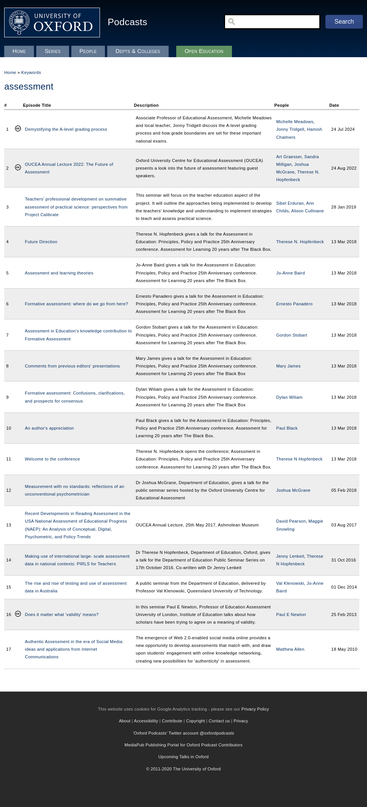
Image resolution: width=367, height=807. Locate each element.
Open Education (204, 51)
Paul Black (287, 428)
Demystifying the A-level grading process (66, 129)
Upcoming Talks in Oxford (183, 756)
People (88, 51)
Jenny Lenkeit (290, 556)
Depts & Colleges (138, 51)
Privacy (240, 721)
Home (10, 72)
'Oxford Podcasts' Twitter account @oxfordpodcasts (183, 733)
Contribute (172, 721)
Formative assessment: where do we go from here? (76, 304)
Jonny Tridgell (290, 129)
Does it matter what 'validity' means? (61, 614)
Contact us (219, 721)
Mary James (288, 366)
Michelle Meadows (294, 121)
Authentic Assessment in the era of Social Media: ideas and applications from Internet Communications (74, 649)
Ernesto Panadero (294, 304)
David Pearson (291, 521)
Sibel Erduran (290, 203)
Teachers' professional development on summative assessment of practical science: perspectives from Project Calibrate (76, 207)
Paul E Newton (291, 614)
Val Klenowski (290, 583)
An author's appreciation (49, 428)
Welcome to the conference (52, 459)
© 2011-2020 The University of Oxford (183, 769)
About (124, 721)
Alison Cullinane (307, 211)
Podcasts (127, 22)
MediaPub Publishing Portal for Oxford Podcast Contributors (183, 745)
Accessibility (146, 721)
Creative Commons (18, 129)
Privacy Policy (255, 709)
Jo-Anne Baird (290, 273)
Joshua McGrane (293, 490)
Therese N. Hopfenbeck (300, 241)
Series (53, 51)
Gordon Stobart (291, 335)
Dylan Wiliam (289, 397)
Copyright (195, 721)
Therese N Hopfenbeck (299, 459)
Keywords (31, 72)
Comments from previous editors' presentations (72, 366)
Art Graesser (289, 156)
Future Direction (41, 241)
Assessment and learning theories (59, 273)
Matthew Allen (290, 649)
